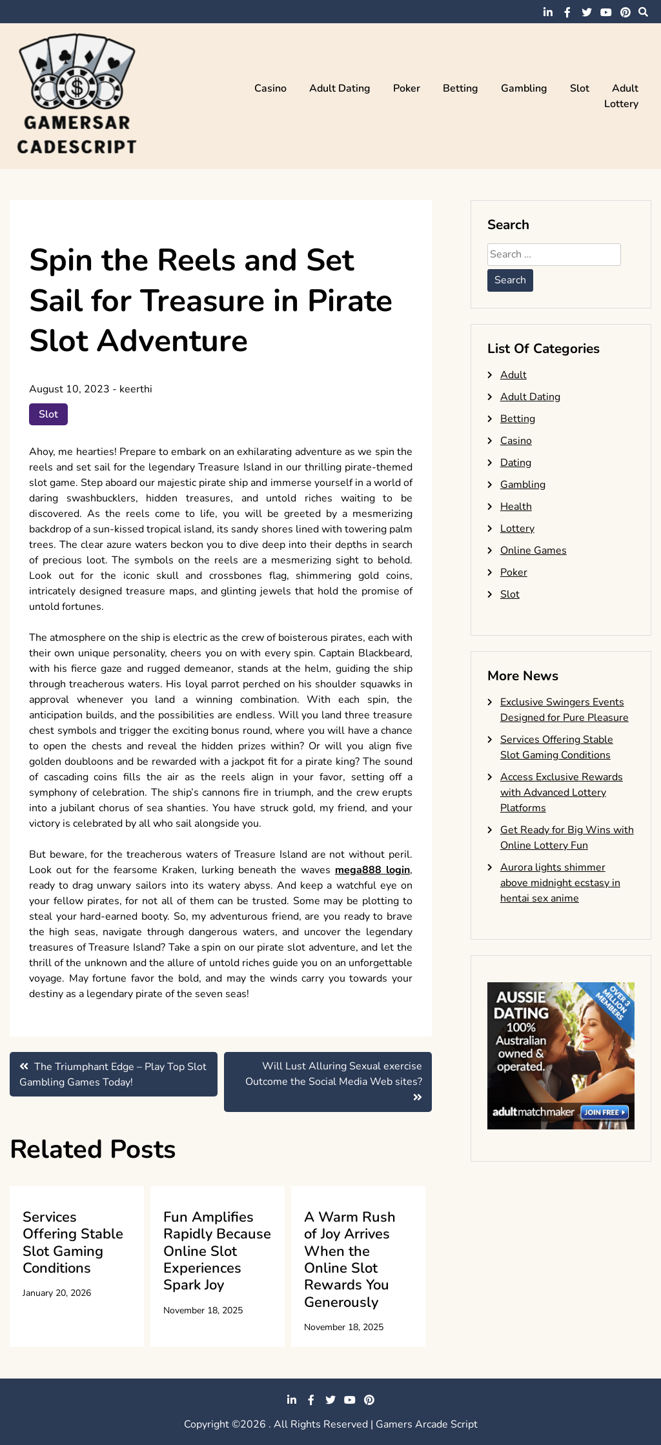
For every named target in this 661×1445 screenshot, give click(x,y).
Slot (579, 88)
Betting (460, 88)
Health (516, 507)
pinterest (625, 12)
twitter (586, 12)
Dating (515, 463)
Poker (406, 88)
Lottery (621, 104)
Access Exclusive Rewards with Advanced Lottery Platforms (561, 792)
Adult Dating (340, 88)
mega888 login (372, 870)
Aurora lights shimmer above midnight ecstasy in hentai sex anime (560, 882)
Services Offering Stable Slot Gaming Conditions (73, 1243)
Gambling (524, 88)
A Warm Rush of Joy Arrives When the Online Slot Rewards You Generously (350, 1260)
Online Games (533, 550)
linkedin (548, 12)
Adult (625, 88)
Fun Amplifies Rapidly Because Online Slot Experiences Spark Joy (217, 1251)
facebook (567, 12)
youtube (606, 12)
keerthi (135, 389)
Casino (270, 88)
